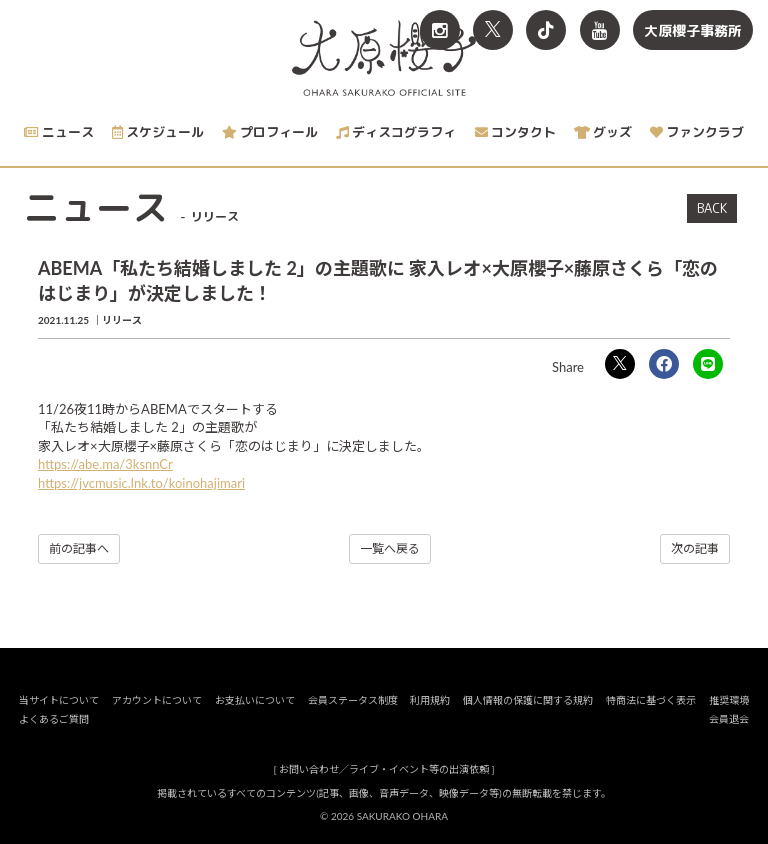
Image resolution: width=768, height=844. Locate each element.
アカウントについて (157, 700)
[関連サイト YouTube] (600, 30)
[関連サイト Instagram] (440, 30)
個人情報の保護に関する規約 (528, 700)
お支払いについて (255, 700)
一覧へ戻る (390, 548)
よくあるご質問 (54, 719)
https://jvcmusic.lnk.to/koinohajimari (141, 483)
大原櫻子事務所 (693, 30)
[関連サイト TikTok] (546, 30)
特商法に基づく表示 (651, 700)
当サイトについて (59, 700)
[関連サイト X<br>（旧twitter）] (493, 30)
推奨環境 (729, 700)
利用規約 (430, 700)
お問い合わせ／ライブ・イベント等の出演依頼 (384, 769)
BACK (712, 208)
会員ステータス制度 (353, 700)
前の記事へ (79, 548)
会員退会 (729, 719)
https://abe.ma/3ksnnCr (105, 464)
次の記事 (695, 548)
